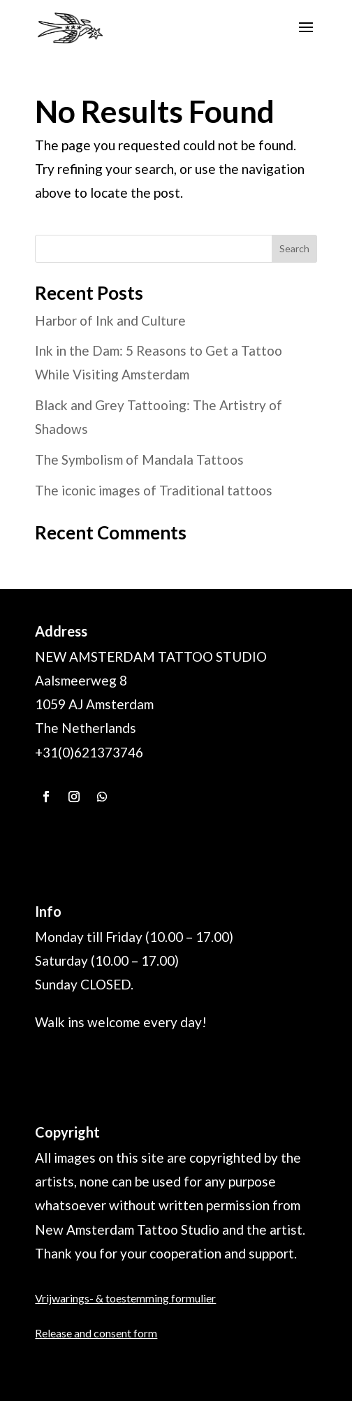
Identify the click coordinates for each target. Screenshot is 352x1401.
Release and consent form (96, 1333)
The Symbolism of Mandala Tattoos (139, 459)
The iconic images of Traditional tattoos (153, 490)
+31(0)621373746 (89, 752)
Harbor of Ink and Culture (110, 320)
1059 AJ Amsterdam (94, 704)
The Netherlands (85, 728)
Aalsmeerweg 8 (81, 680)
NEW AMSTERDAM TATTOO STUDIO (151, 656)
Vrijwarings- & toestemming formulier (125, 1298)
